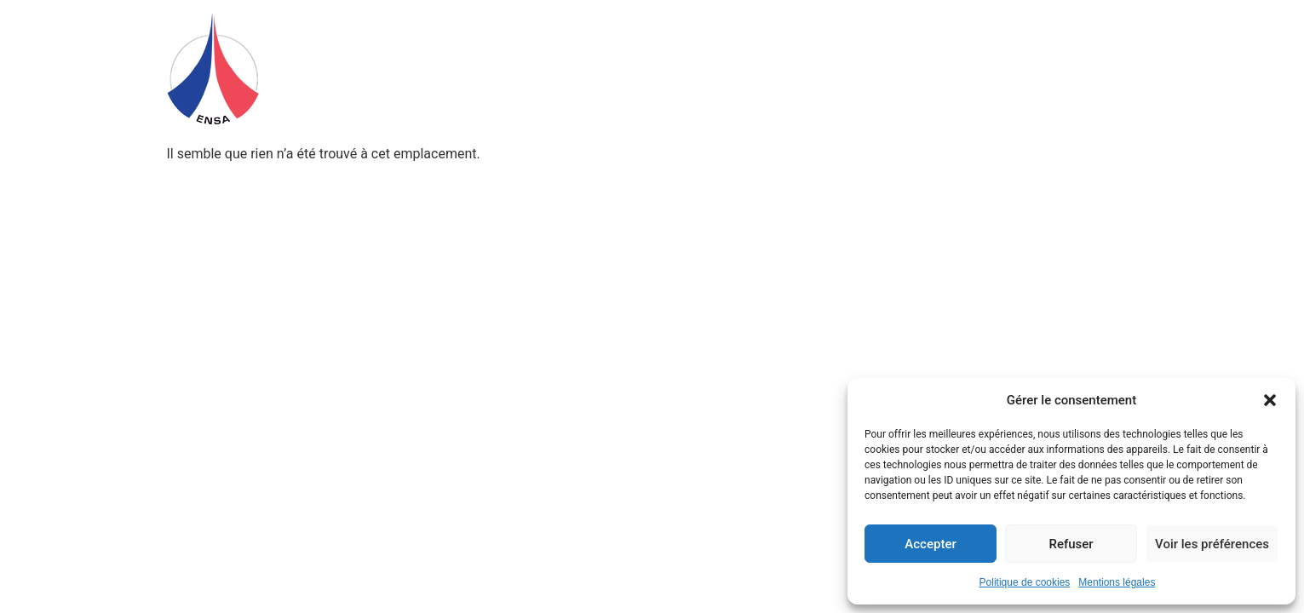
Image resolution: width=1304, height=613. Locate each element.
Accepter (930, 544)
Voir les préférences (1212, 544)
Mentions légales (1116, 582)
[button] (1269, 400)
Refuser (1070, 544)
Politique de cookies (1025, 582)
